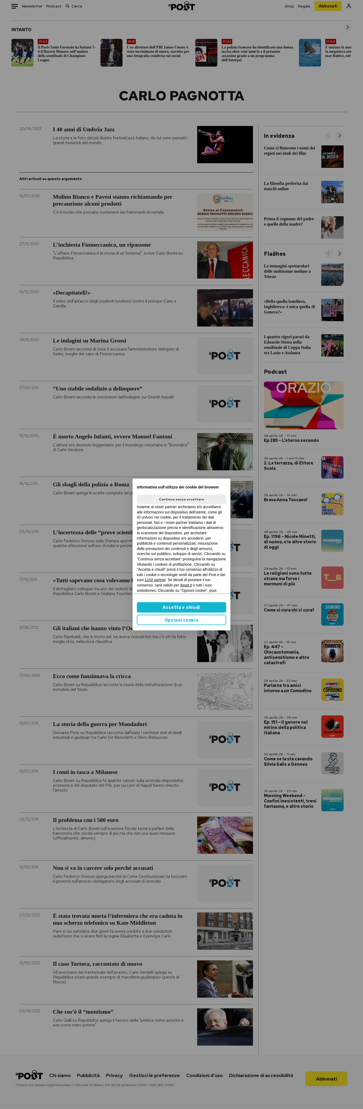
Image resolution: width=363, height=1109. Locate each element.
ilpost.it (186, 585)
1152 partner (155, 580)
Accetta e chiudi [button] (181, 607)
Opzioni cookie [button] (181, 620)
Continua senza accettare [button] (181, 499)
